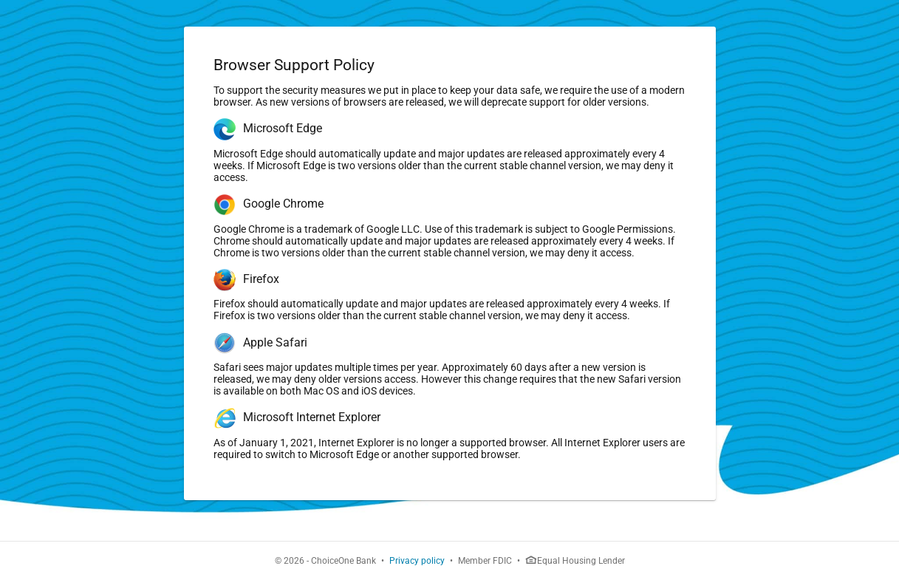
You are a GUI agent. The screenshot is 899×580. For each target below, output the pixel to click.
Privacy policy (417, 561)
